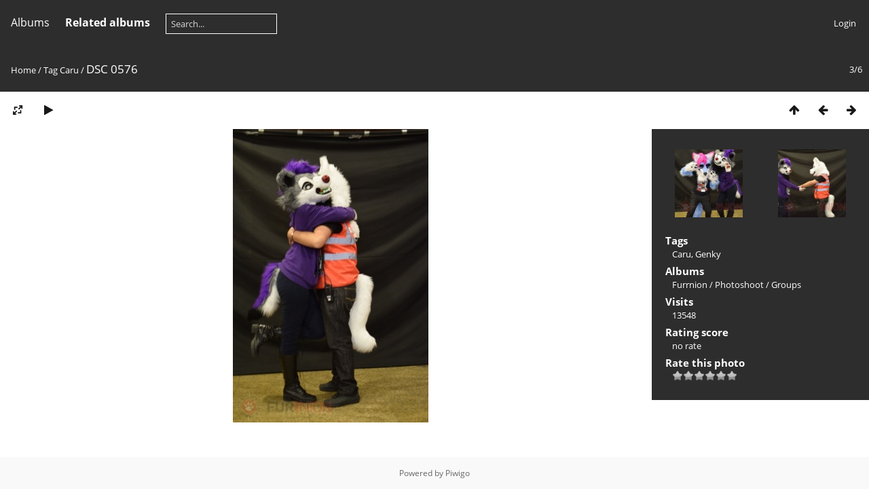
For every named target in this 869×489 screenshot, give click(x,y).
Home (23, 70)
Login (845, 23)
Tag (50, 70)
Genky (708, 254)
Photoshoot (739, 284)
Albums (30, 22)
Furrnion (689, 284)
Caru (69, 70)
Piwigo (457, 473)
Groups (786, 284)
